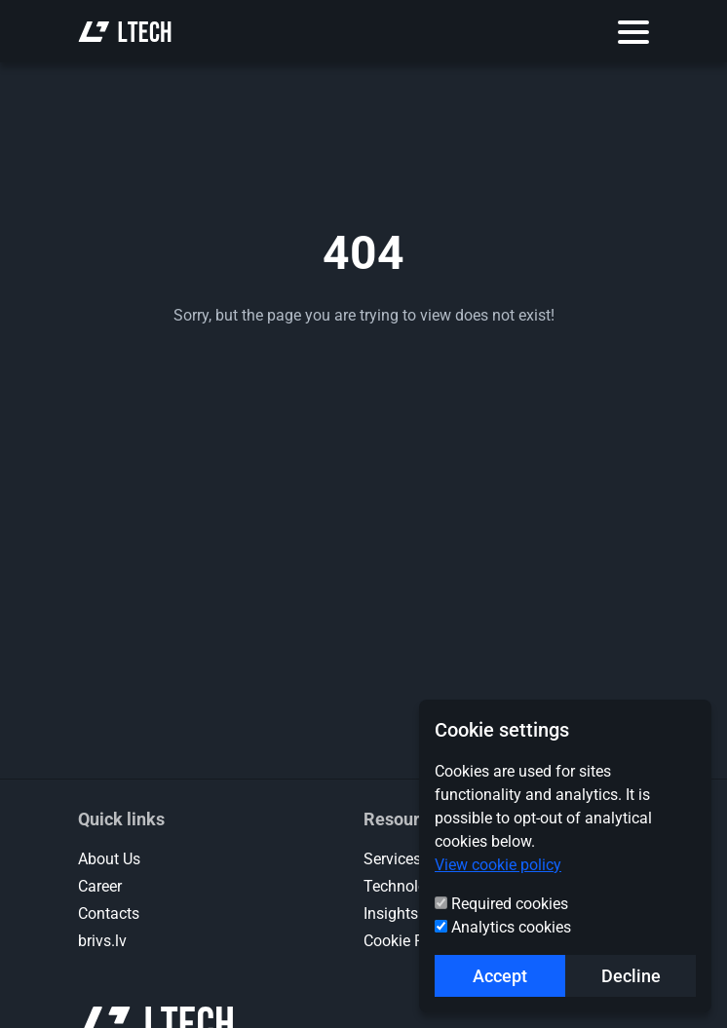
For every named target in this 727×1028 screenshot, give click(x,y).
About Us (109, 859)
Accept (500, 976)
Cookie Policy (410, 941)
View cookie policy (498, 865)
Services (392, 859)
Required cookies (509, 904)
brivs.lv (102, 941)
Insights (391, 913)
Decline (631, 976)
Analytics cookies (511, 927)
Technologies (409, 886)
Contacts (108, 913)
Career (100, 886)
